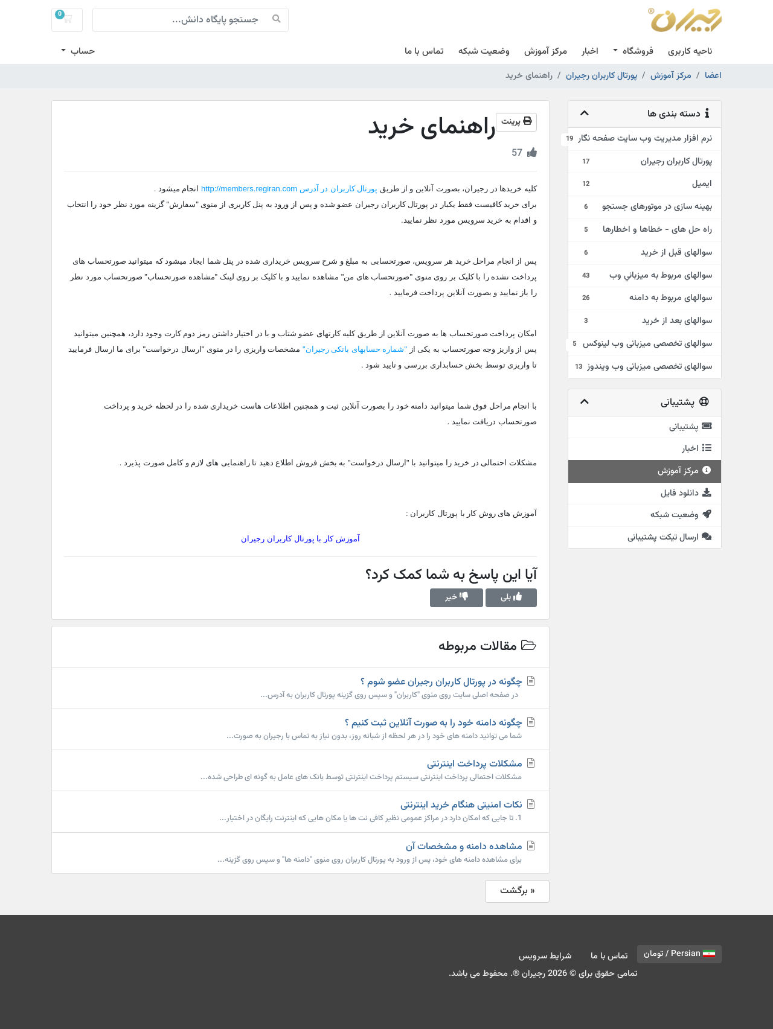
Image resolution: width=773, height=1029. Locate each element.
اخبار (590, 52)
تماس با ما (424, 52)
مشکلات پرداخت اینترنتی (300, 770)
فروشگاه (636, 52)
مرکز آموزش (545, 52)
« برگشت (517, 891)
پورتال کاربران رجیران (601, 76)
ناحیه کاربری (690, 52)
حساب (81, 52)
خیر (456, 597)
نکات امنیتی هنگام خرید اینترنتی (300, 811)
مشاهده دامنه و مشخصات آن (300, 852)
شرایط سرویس (545, 956)
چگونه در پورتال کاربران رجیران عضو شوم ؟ (300, 688)
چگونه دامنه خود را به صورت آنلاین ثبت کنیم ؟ (300, 729)
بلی (511, 597)
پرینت (516, 122)
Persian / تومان (679, 954)
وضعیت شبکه (484, 52)
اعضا (713, 76)
